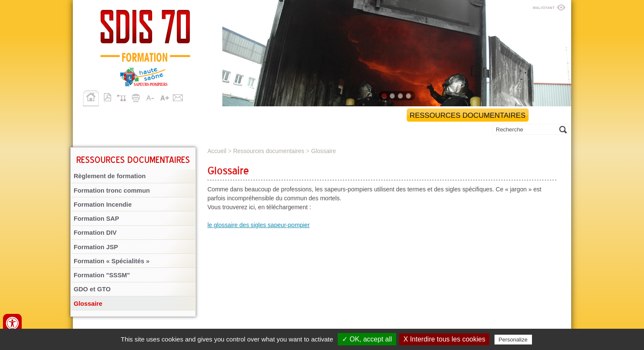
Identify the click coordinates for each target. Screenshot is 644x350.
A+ (164, 96)
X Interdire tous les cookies (444, 339)
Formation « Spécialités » (112, 261)
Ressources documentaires (468, 115)
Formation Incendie (103, 204)
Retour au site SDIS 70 (127, 115)
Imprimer (137, 96)
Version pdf (110, 96)
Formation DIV (95, 232)
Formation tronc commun (112, 190)
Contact (178, 96)
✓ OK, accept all (367, 339)
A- (150, 96)
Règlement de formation (110, 176)
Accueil (91, 98)
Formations (271, 115)
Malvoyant (549, 6)
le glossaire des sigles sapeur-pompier (258, 225)
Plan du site (123, 96)
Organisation (209, 115)
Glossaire (88, 303)
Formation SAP (96, 218)
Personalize (513, 339)
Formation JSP (96, 247)
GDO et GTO (92, 289)
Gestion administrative (352, 115)
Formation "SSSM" (102, 275)
